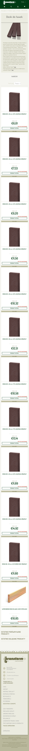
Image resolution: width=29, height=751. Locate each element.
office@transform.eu (11, 672)
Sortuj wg (11, 83)
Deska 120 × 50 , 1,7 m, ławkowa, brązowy (14, 429)
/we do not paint (10, 678)
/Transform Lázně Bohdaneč (13, 675)
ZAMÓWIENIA (6, 731)
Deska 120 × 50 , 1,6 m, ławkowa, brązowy (15, 339)
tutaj (15, 67)
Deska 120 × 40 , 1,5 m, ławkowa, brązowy (14, 204)
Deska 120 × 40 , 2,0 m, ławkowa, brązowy (14, 474)
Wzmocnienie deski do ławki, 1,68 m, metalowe (14, 609)
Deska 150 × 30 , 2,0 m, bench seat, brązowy (14, 564)
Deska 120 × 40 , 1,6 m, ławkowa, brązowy (15, 294)
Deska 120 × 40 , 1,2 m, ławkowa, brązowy (14, 159)
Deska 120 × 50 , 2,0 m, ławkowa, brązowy (14, 519)
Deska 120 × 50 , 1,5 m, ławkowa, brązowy (14, 249)
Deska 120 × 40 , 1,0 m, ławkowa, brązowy (15, 114)
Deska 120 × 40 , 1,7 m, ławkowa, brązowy (14, 384)
